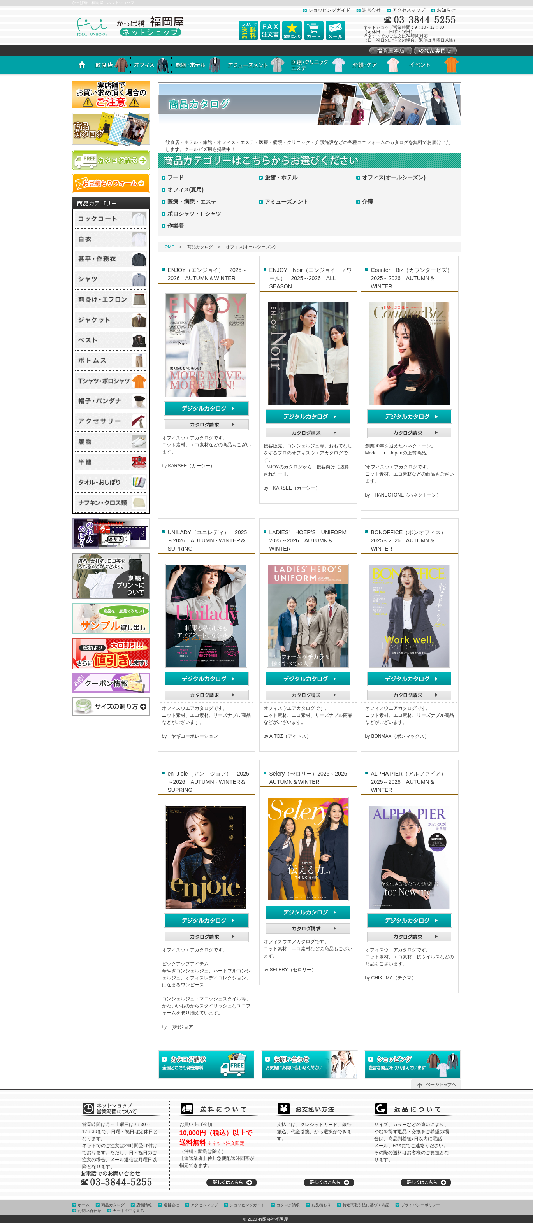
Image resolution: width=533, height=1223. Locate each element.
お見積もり (321, 1205)
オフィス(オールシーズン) (394, 177)
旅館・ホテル (281, 177)
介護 (367, 201)
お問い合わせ (89, 1211)
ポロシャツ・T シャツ (194, 214)
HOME (168, 246)
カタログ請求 (288, 1205)
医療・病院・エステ (191, 201)
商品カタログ (113, 1205)
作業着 (175, 226)
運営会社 (371, 10)
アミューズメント (286, 201)
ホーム (84, 1205)
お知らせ (446, 10)
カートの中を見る (128, 1211)
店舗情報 (144, 1205)
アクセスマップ (408, 10)
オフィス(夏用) (185, 189)
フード (175, 177)
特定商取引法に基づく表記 (366, 1205)
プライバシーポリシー (420, 1205)
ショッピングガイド (329, 10)
